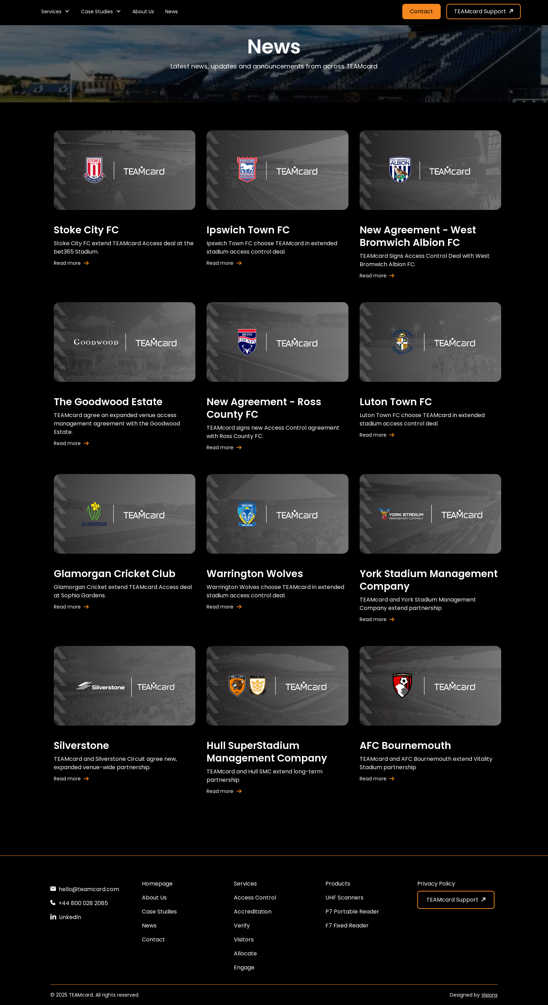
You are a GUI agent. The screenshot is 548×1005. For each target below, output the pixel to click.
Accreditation (253, 912)
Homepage (157, 884)
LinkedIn (70, 917)
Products (337, 884)
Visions (489, 994)
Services (245, 884)
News (171, 11)
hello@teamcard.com (89, 889)
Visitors (244, 939)
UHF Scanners (344, 898)
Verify (242, 926)
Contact (421, 11)
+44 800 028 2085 (83, 903)
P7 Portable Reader (352, 912)
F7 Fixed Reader (347, 926)
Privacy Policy (436, 884)
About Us (143, 11)
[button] (55, 11)
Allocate (245, 953)
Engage (244, 967)
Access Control (255, 898)
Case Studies (159, 912)
